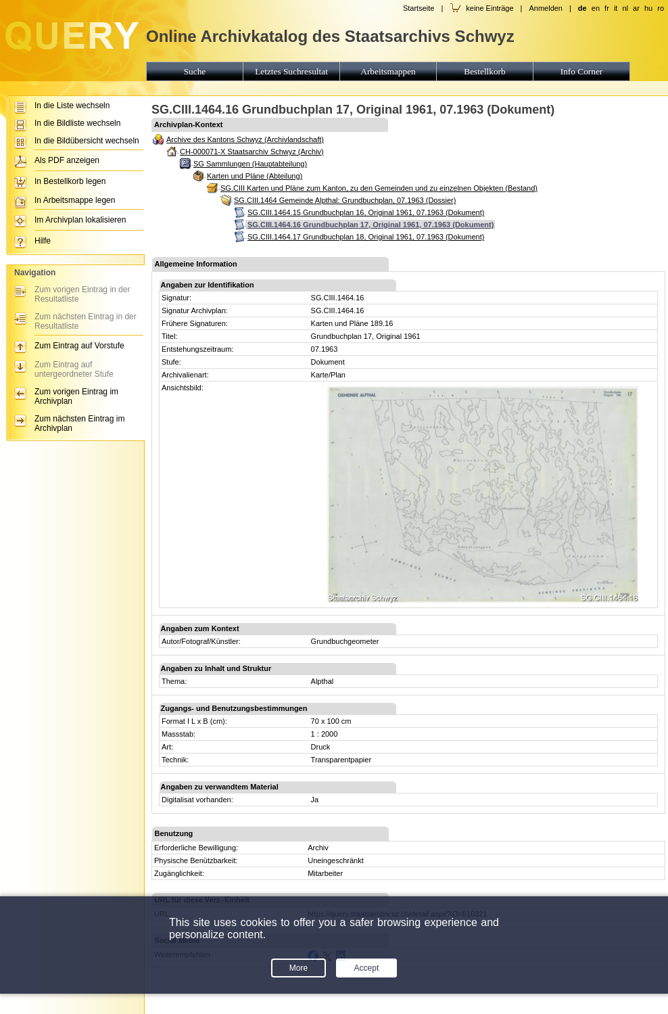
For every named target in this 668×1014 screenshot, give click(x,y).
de (582, 8)
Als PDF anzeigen (66, 160)
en (596, 8)
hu (648, 8)
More (298, 968)
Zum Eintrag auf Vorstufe (79, 345)
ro (660, 8)
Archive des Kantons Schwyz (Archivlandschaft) (245, 139)
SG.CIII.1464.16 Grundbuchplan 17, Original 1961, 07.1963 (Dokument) (370, 225)
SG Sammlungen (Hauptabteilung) (250, 164)
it (616, 8)
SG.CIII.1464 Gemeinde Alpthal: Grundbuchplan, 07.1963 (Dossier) (345, 200)
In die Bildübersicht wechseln (86, 140)
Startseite (418, 8)
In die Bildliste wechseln (77, 123)
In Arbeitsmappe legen (74, 200)
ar (636, 8)
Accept (366, 968)
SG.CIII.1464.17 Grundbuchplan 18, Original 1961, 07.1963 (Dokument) (365, 237)
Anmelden (546, 8)
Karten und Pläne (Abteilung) (254, 176)
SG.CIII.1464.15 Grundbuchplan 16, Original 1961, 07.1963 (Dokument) (365, 212)
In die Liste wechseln (72, 105)
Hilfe (42, 241)
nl (625, 8)
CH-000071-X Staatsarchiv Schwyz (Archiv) (252, 151)
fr (606, 8)
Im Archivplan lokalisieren (80, 220)
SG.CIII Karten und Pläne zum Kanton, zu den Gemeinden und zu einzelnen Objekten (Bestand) (379, 188)
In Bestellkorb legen (69, 181)
